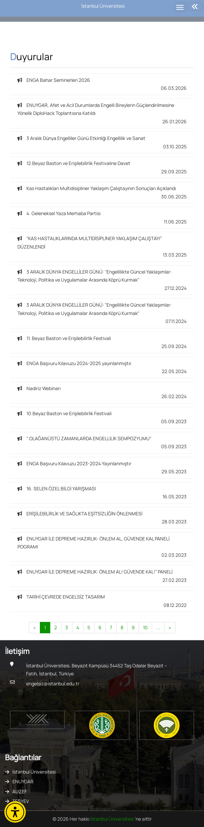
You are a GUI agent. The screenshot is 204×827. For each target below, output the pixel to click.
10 (145, 627)
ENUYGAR (22, 781)
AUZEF (19, 791)
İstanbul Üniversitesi (34, 772)
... (158, 627)
